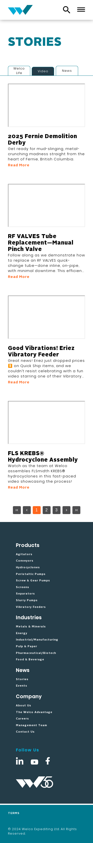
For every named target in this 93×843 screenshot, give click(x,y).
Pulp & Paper (26, 646)
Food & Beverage (30, 659)
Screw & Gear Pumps (33, 580)
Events (21, 685)
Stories (22, 679)
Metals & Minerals (31, 626)
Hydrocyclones (28, 567)
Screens (22, 587)
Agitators (24, 554)
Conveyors (24, 560)
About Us (23, 705)
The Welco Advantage (34, 712)
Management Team (31, 725)
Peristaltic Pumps (31, 574)
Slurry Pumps (27, 600)
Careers (22, 718)
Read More (19, 165)
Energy (21, 633)
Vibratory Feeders (31, 607)
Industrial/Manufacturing (37, 639)
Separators (25, 593)
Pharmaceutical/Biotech (36, 653)
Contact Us (25, 731)
